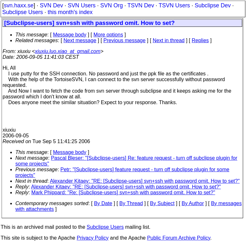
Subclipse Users (22, 12)
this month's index (70, 12)
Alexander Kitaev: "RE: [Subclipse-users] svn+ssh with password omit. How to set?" (145, 181)
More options (108, 34)
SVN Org (111, 5)
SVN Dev (51, 5)
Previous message (124, 40)
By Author (193, 203)
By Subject (162, 203)
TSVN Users (174, 5)
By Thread (131, 203)
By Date (103, 203)
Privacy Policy (93, 238)
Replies (200, 40)
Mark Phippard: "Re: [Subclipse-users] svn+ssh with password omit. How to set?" (123, 192)
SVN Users (81, 5)
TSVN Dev (140, 5)
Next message (79, 40)
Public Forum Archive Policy (178, 238)
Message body (69, 34)
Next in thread (169, 40)
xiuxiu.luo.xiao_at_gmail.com (68, 51)
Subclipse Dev (213, 5)
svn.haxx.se (19, 5)
